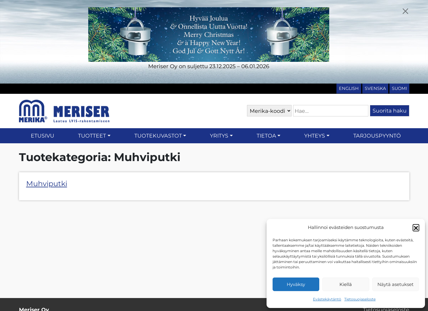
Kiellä (345, 284)
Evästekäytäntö (327, 299)
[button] (416, 227)
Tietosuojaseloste (360, 299)
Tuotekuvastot (158, 135)
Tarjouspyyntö (377, 135)
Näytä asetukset (395, 284)
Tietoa (266, 135)
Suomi (399, 88)
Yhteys (314, 135)
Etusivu (42, 135)
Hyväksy (296, 284)
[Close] (405, 11)
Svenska (375, 88)
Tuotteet (92, 135)
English (349, 88)
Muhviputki (46, 183)
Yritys (219, 135)
